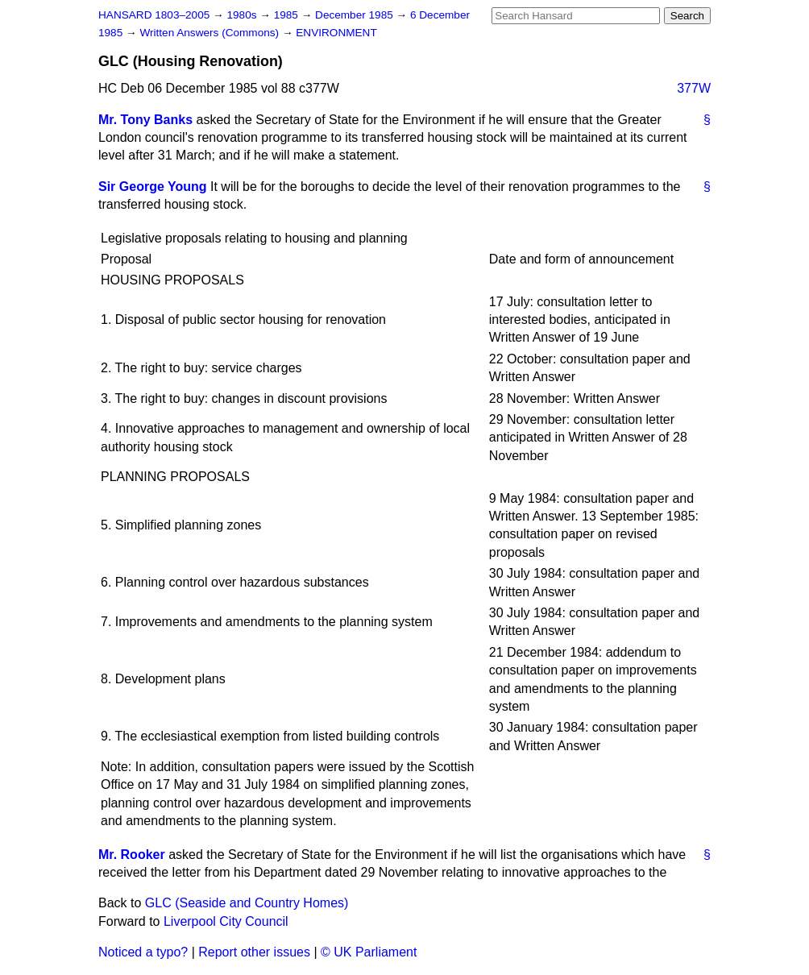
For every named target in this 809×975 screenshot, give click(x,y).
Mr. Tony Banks (145, 120)
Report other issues (254, 952)
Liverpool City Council (226, 921)
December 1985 (355, 15)
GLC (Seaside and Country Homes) (247, 903)
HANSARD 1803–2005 (154, 15)
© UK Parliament (369, 952)
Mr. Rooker (131, 854)
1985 (287, 15)
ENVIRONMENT (336, 33)
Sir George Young (152, 186)
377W (694, 88)
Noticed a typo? (143, 952)
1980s (242, 15)
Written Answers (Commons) (210, 33)
